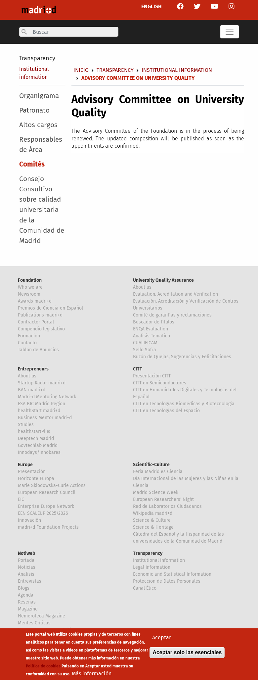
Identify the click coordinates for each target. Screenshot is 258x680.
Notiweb (26, 553)
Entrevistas (29, 581)
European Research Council (46, 492)
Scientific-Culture (151, 464)
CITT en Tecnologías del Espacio (166, 410)
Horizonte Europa (36, 478)
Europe (25, 464)
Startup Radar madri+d (41, 383)
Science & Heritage (153, 527)
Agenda (25, 595)
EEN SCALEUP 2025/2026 (43, 513)
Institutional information (177, 70)
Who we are (30, 287)
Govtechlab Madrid (38, 445)
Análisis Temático (151, 336)
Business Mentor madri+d (45, 417)
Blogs (23, 588)
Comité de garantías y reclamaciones (172, 315)
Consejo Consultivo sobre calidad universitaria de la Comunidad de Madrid (41, 210)
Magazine (28, 609)
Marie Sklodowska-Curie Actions (52, 485)
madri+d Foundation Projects (48, 527)
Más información (91, 675)
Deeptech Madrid (36, 438)
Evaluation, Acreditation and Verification (175, 294)
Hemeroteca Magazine (41, 616)
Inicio (81, 70)
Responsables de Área (40, 144)
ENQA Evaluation (150, 329)
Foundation (30, 280)
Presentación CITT (152, 376)
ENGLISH (151, 6)
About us (142, 287)
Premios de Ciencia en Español (50, 308)
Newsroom (29, 294)
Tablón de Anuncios (38, 350)
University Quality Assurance (163, 280)
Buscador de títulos (153, 322)
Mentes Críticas (34, 623)
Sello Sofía (144, 350)
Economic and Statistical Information (172, 574)
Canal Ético (144, 588)
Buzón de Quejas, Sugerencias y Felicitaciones (182, 357)
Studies (26, 424)
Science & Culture (152, 520)
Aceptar (161, 639)
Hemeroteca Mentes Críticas (48, 630)
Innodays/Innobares (39, 452)
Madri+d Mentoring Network (47, 397)
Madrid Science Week (155, 492)
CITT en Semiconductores (159, 383)
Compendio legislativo (41, 329)
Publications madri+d (40, 315)
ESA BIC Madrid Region (41, 404)
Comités (32, 164)
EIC (21, 499)
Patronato (34, 110)
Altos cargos (38, 125)
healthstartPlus (34, 431)
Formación (29, 336)
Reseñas (27, 602)
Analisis (26, 574)
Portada (26, 560)
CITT (137, 369)
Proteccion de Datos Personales (166, 581)
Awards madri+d (35, 301)
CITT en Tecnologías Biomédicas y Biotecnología (184, 404)
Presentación (32, 471)
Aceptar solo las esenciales (187, 654)
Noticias (26, 567)
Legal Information (151, 567)
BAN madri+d (31, 390)
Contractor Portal (36, 322)
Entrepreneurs (33, 369)
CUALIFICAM (145, 343)
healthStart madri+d (39, 410)
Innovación (29, 520)
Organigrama (39, 96)
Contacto (27, 343)
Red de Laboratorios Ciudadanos (167, 506)
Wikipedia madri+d (152, 513)
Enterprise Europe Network (46, 506)
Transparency (37, 58)
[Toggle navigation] (229, 31)
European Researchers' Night (163, 499)
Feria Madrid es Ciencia (158, 471)
